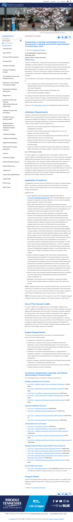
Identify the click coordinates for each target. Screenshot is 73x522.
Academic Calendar (9, 67)
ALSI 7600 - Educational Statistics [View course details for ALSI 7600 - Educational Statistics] (37, 410)
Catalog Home (7, 50)
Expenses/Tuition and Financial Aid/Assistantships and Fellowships (10, 105)
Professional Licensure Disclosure (10, 150)
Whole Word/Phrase (8, 45)
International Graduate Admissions (10, 92)
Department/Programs (10, 144)
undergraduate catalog (40, 107)
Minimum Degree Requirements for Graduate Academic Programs (9, 128)
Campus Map (7, 181)
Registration (7, 97)
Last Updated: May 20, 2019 (58, 515)
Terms (46, 515)
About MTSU (7, 55)
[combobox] (56, 34)
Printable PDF (7, 63)
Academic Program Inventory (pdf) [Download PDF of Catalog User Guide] (8, 120)
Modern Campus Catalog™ (56, 521)
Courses (5, 155)
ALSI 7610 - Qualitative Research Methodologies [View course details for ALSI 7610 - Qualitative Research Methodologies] (41, 413)
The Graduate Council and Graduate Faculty (11, 79)
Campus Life (7, 172)
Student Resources (9, 168)
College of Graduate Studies (9, 73)
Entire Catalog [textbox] (5, 40)
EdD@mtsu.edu (30, 61)
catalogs (13, 521)
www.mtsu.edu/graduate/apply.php (38, 200)
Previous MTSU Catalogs (10, 59)
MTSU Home (7, 185)
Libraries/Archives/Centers (11, 164)
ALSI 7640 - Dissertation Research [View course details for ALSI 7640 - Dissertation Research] (37, 470)
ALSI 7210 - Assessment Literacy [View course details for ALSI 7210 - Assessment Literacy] (37, 428)
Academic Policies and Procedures (10, 113)
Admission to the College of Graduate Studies (11, 86)
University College (8, 159)
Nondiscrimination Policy (37, 515)
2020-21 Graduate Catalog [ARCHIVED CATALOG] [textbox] (52, 34)
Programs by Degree (9, 136)
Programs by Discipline (10, 140)
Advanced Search (7, 47)
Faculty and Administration (11, 176)
